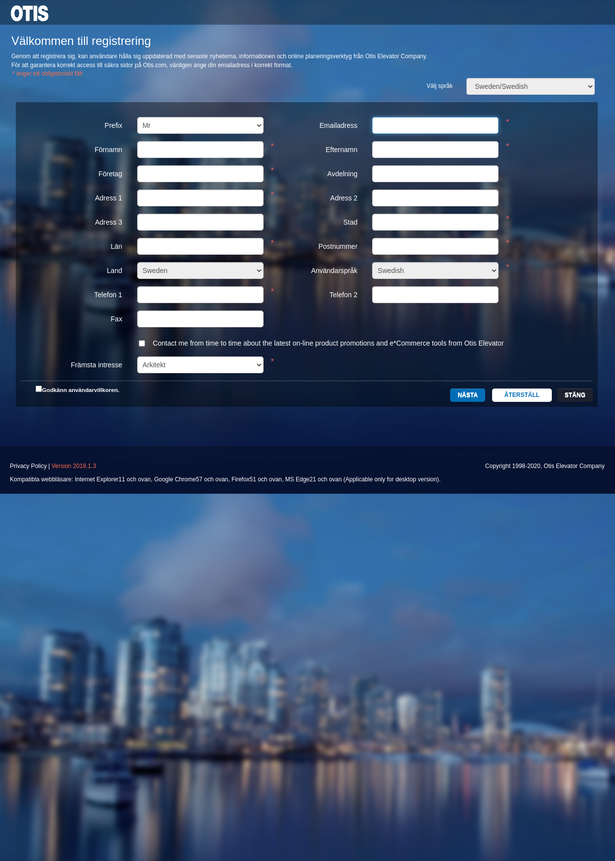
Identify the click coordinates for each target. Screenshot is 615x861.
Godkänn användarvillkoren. (80, 390)
